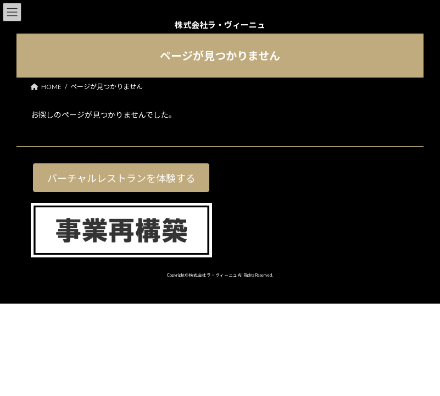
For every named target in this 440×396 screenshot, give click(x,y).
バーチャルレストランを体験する (121, 178)
